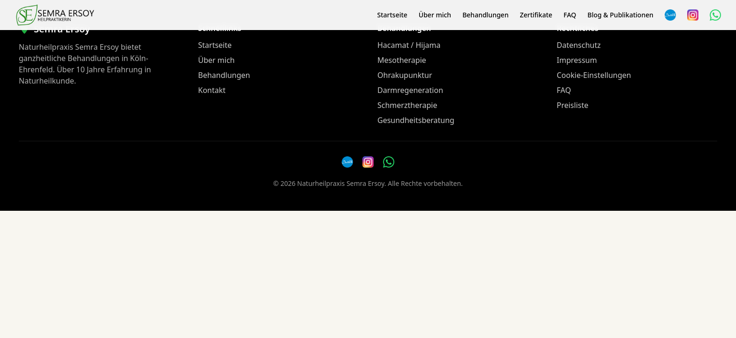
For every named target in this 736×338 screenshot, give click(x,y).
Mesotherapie (401, 60)
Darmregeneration (410, 90)
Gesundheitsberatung (415, 120)
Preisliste (573, 105)
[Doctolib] (347, 162)
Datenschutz (579, 45)
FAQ (570, 14)
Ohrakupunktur (404, 75)
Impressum (577, 60)
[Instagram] (692, 15)
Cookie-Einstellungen (594, 75)
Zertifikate (536, 14)
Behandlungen (485, 14)
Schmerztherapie (407, 105)
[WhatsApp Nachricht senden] (715, 15)
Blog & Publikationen (620, 14)
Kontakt (212, 90)
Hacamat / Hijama (409, 45)
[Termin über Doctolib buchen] (670, 15)
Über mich (435, 14)
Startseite (392, 14)
